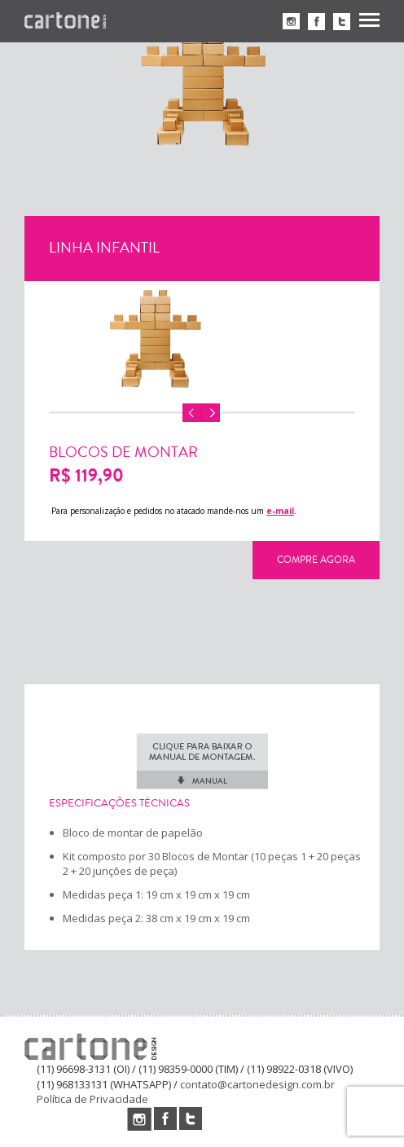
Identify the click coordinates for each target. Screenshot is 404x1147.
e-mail (280, 510)
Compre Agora (316, 559)
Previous (192, 413)
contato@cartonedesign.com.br (257, 1084)
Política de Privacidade (92, 1099)
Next (211, 413)
